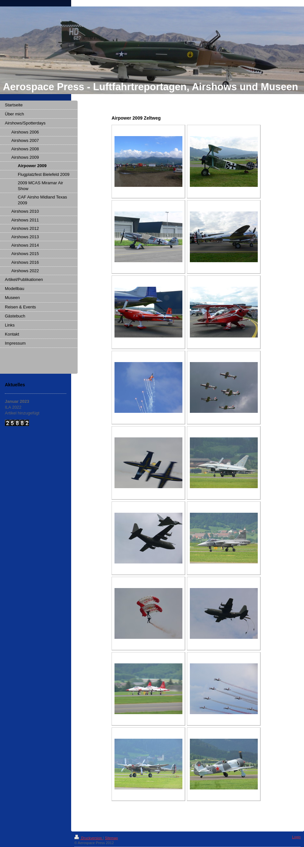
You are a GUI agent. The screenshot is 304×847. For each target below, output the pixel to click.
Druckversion (88, 838)
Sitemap (111, 838)
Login (296, 837)
